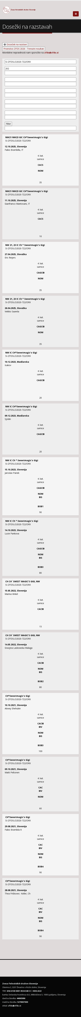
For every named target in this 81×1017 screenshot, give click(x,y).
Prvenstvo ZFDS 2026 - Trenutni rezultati (24, 48)
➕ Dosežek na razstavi (15, 44)
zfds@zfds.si (51, 52)
